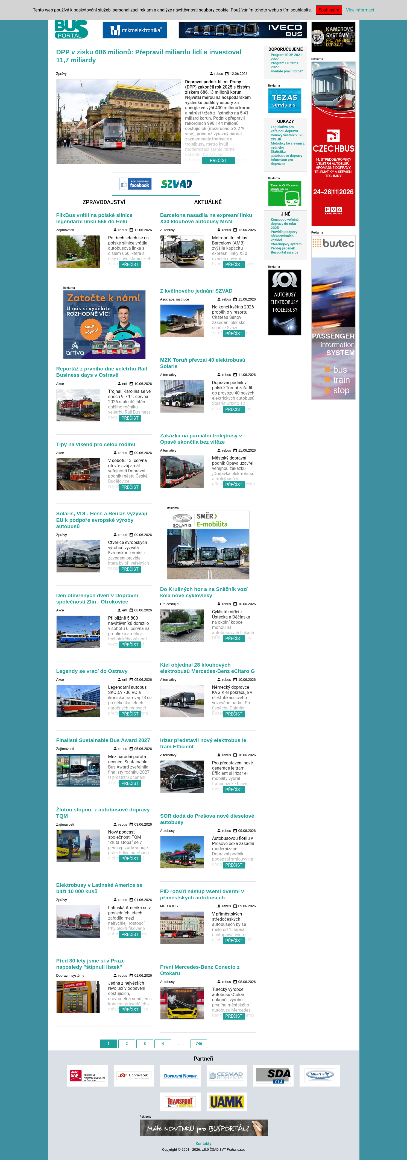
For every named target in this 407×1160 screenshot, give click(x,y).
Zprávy (61, 74)
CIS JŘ (276, 139)
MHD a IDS (169, 906)
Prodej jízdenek (283, 248)
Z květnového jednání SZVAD (196, 291)
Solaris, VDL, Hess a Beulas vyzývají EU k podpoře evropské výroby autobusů (101, 520)
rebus (216, 73)
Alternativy (168, 375)
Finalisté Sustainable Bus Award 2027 (103, 740)
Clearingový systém (286, 244)
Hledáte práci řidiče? (287, 71)
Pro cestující (169, 604)
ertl (122, 383)
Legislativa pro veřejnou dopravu (284, 129)
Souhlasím (329, 10)
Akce (60, 384)
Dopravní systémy (70, 975)
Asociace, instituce (174, 299)
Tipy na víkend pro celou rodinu (96, 444)
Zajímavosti (65, 230)
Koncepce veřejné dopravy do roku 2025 (285, 223)
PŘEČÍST (130, 264)
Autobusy (167, 230)
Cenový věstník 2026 (287, 135)
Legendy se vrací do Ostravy (92, 671)
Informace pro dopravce (282, 162)
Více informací (360, 10)
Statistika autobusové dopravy (286, 153)
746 (199, 1043)
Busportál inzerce (284, 252)
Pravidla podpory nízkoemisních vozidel (284, 236)
